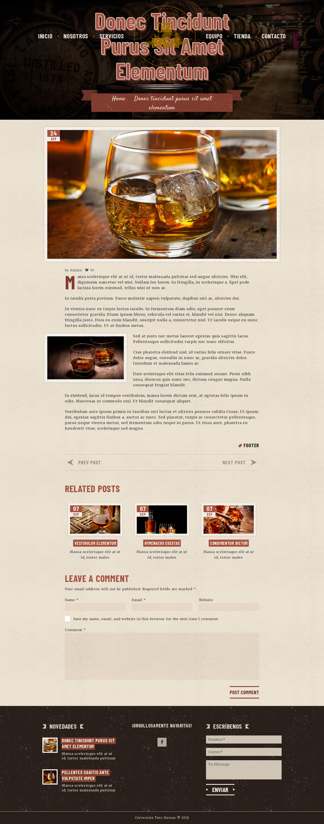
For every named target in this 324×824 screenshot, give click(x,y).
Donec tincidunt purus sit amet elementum (89, 743)
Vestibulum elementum (95, 543)
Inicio (45, 36)
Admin (76, 270)
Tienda (242, 36)
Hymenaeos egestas (162, 543)
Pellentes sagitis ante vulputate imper (86, 775)
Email (139, 600)
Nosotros (75, 36)
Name (71, 600)
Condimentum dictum (229, 543)
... (63, 763)
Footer (251, 445)
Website (206, 600)
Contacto (274, 36)
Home (119, 98)
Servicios (111, 36)
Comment (75, 630)
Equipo (214, 36)
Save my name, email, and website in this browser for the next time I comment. (146, 619)
